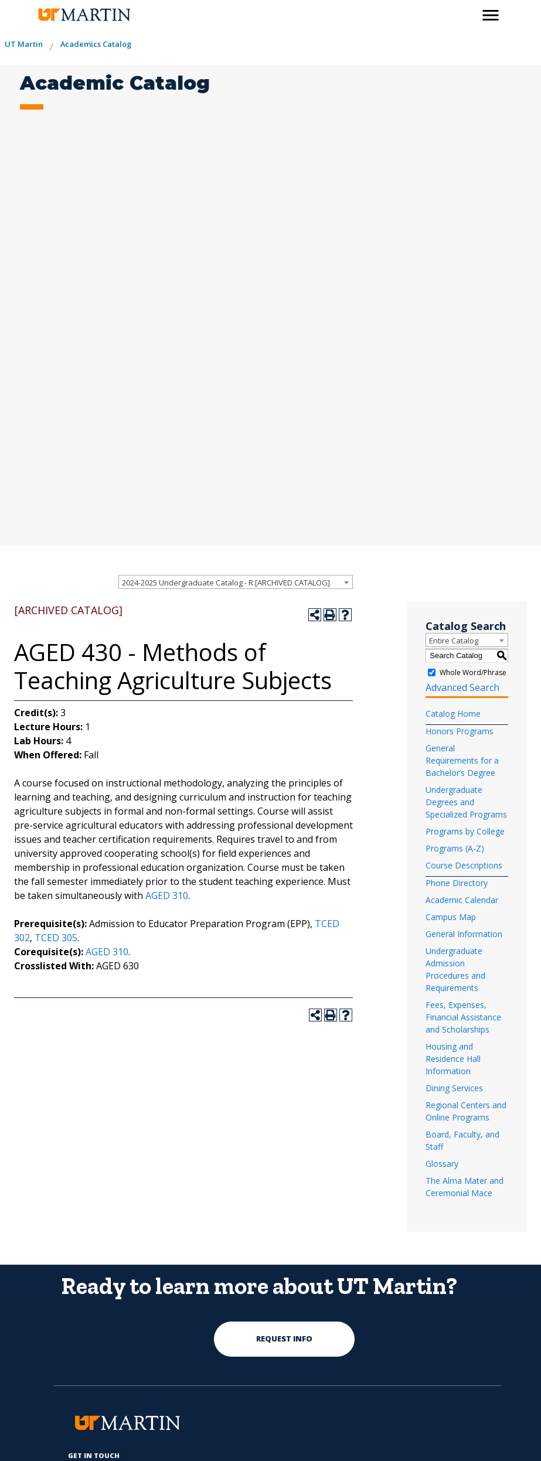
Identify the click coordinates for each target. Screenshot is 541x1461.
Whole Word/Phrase (473, 672)
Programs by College (465, 831)
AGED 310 (166, 895)
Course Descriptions (464, 865)
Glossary (442, 1163)
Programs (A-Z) (455, 848)
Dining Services (454, 1088)
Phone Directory (457, 882)
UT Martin (24, 44)
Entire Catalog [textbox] (453, 640)
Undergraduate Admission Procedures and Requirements (455, 969)
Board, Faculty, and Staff (462, 1140)
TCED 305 (56, 937)
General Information (464, 933)
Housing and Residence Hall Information (453, 1059)
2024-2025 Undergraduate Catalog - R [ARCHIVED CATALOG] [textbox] (226, 582)
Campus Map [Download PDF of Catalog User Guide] (451, 916)
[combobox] (235, 582)
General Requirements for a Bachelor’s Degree (462, 760)
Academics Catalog (95, 44)
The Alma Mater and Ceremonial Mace (464, 1186)
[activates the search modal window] (465, 13)
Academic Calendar (462, 899)
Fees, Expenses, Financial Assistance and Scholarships (463, 1017)
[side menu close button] (490, 15)
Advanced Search (462, 687)
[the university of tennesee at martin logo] (83, 15)
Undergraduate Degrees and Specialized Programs (466, 802)
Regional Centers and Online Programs (466, 1111)
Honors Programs (460, 731)
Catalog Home (453, 713)
